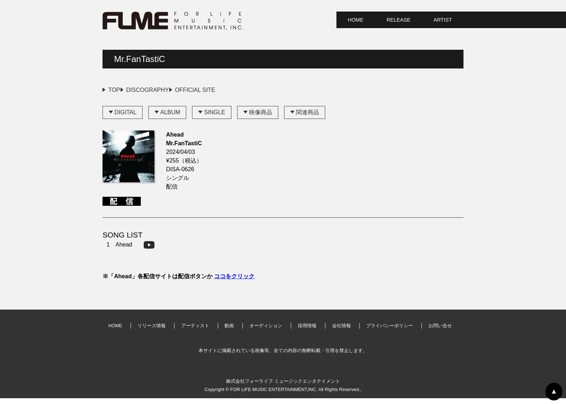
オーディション (265, 331)
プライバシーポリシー (389, 331)
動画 (229, 331)
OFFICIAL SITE (229, 90)
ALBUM (170, 118)
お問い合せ (440, 331)
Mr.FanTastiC (139, 59)
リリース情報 (152, 331)
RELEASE (398, 20)
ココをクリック (234, 282)
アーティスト (195, 331)
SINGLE (214, 118)
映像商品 (260, 118)
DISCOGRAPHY (164, 90)
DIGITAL (125, 118)
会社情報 (341, 331)
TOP (114, 90)
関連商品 (307, 118)
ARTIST (443, 20)
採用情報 (307, 331)
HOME (355, 20)
